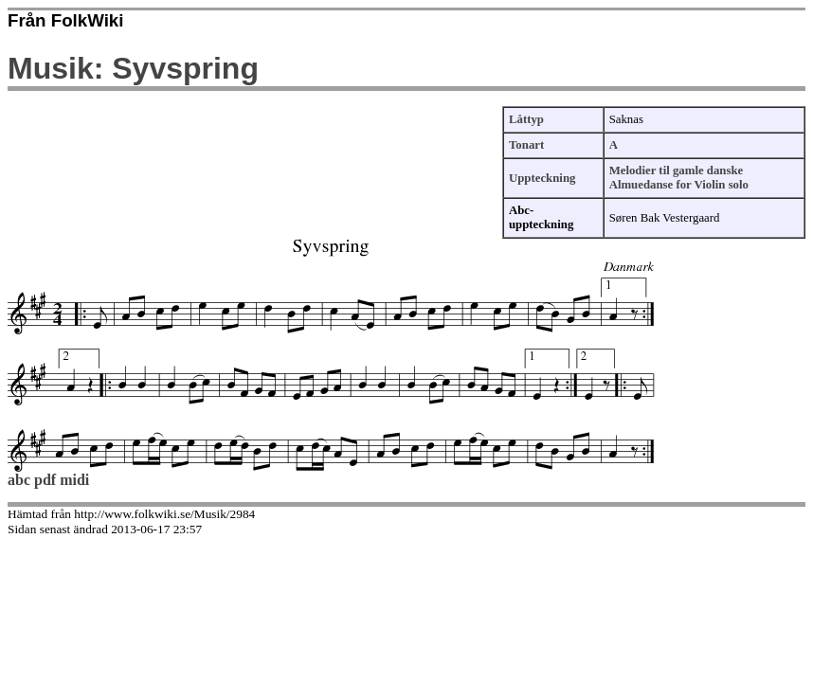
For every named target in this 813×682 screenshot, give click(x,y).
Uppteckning (542, 178)
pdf (45, 480)
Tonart (526, 145)
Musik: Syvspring (133, 68)
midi (74, 480)
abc (19, 480)
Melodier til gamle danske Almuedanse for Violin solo (679, 177)
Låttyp (526, 119)
